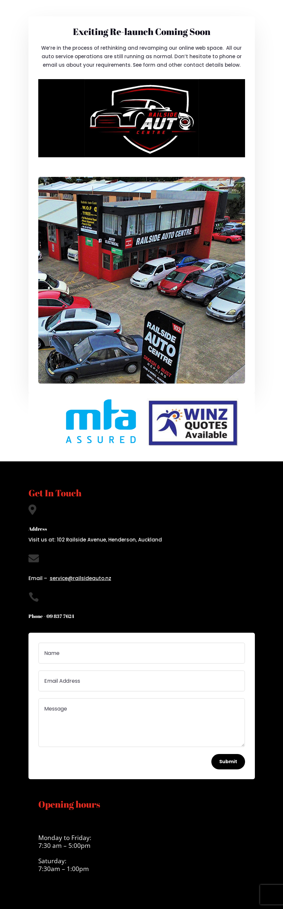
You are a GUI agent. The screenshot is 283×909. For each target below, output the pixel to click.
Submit (228, 761)
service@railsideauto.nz (80, 578)
